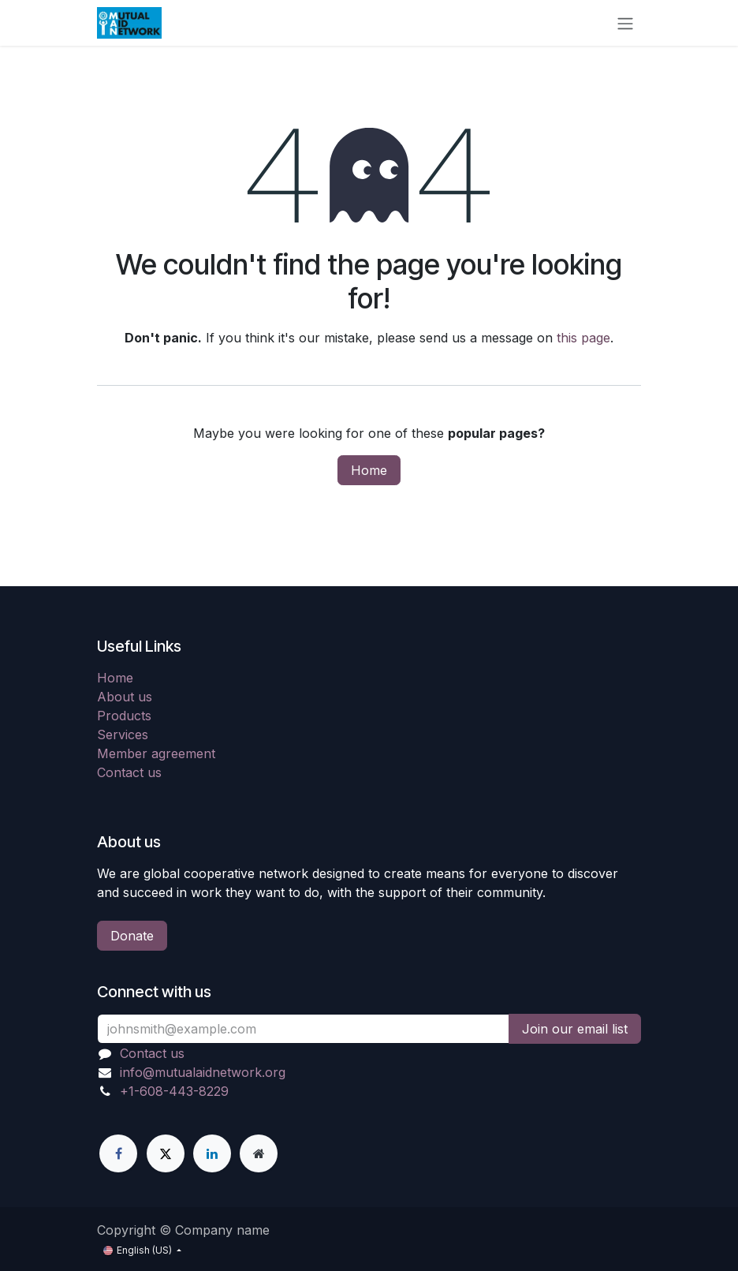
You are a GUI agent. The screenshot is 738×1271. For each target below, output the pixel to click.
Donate (132, 936)
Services (122, 734)
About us (124, 697)
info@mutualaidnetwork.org (202, 1072)
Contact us (129, 772)
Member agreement (156, 753)
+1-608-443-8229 (174, 1091)
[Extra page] (259, 1153)
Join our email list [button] (575, 1029)
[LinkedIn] (212, 1153)
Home (369, 470)
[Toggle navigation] (625, 22)
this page (583, 338)
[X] (165, 1153)
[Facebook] (118, 1153)
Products (124, 715)
